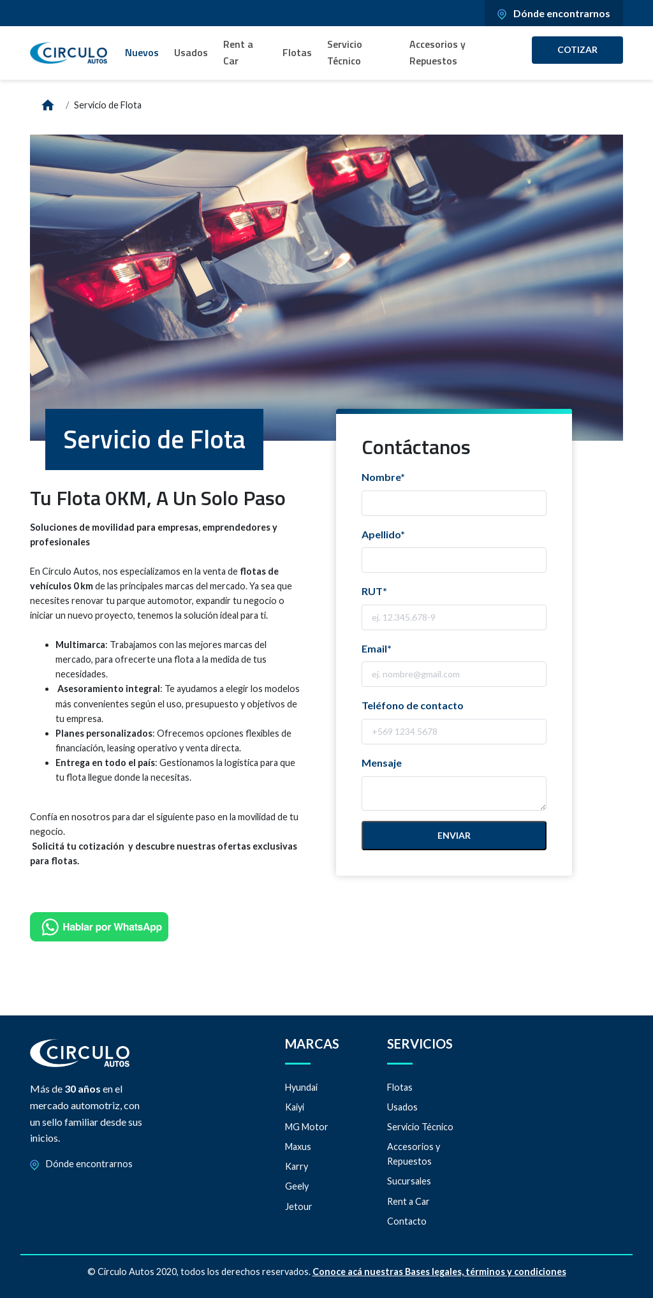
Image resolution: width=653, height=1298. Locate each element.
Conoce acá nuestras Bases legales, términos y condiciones (439, 1271)
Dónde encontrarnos (553, 13)
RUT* (374, 591)
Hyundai (301, 1087)
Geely (297, 1186)
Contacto (407, 1221)
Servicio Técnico (344, 52)
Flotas (297, 52)
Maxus (298, 1146)
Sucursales (409, 1181)
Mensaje (382, 762)
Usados (191, 52)
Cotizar (577, 49)
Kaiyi (294, 1107)
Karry (296, 1166)
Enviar (454, 835)
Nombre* (383, 477)
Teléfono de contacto (413, 705)
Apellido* (383, 534)
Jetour (298, 1206)
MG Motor (306, 1126)
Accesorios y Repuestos (437, 52)
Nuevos (142, 52)
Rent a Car (238, 52)
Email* (377, 648)
